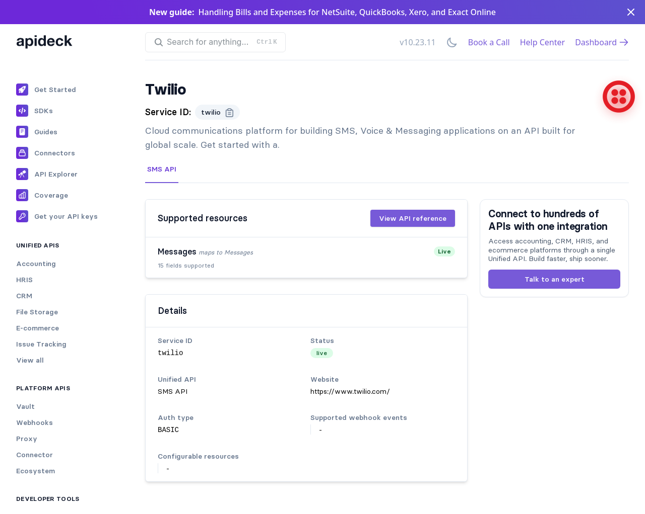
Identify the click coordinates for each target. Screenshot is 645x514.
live (321, 353)
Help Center (542, 42)
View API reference (412, 218)
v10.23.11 (418, 42)
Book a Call (489, 42)
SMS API (161, 169)
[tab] (161, 169)
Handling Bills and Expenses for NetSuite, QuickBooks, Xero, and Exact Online (347, 12)
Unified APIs (37, 245)
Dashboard (602, 42)
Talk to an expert (555, 279)
